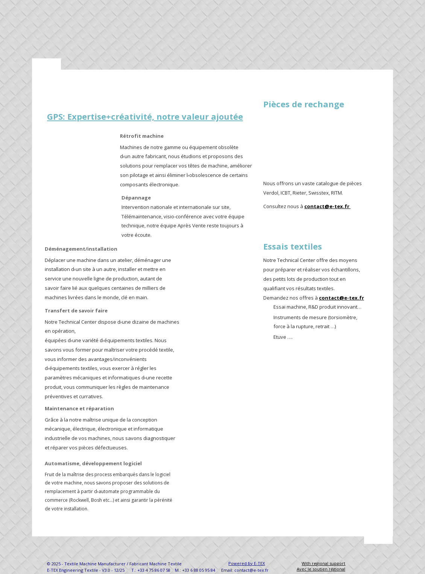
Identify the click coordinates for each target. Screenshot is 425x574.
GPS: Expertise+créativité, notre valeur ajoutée (145, 116)
